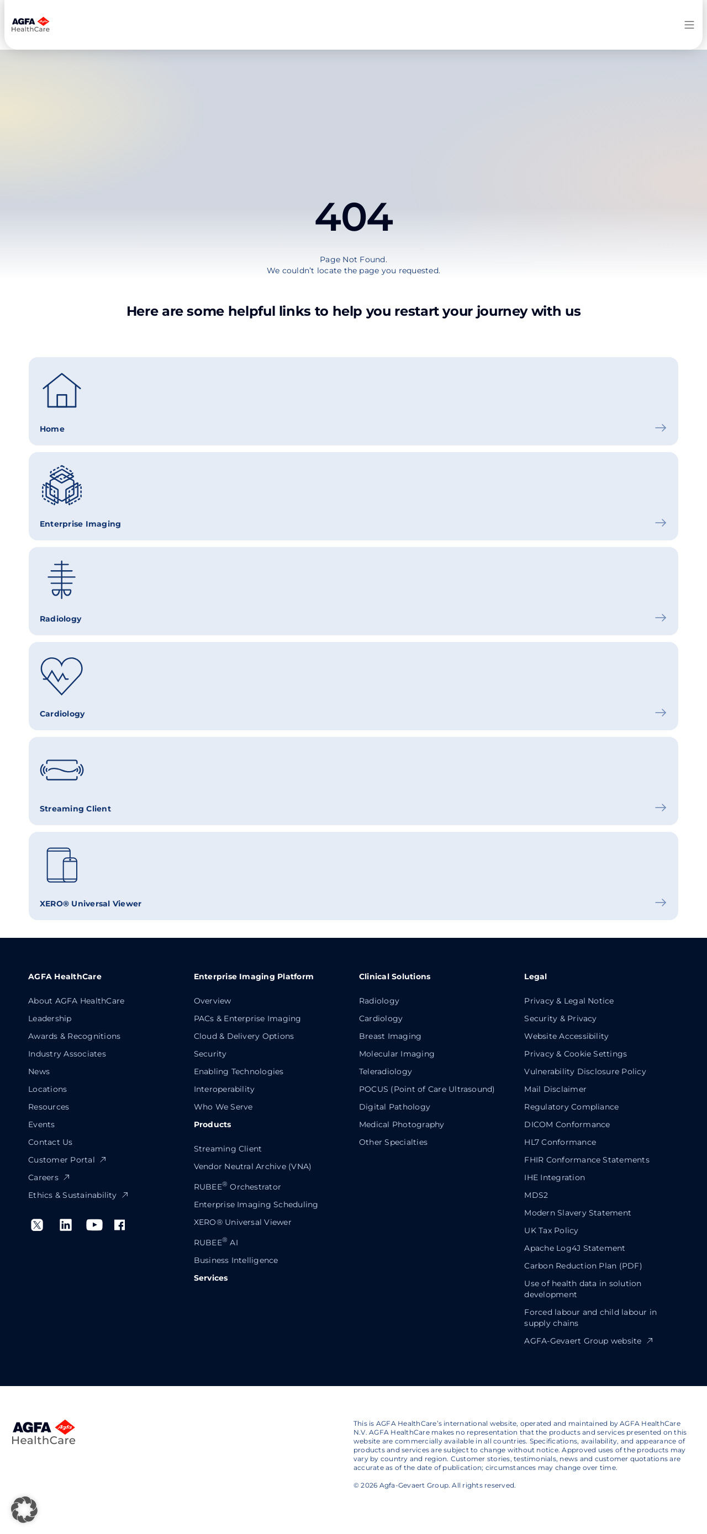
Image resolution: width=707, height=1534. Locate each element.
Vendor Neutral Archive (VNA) (253, 1166)
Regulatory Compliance (571, 1107)
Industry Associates (67, 1054)
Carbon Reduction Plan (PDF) (583, 1266)
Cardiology (381, 1018)
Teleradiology (385, 1071)
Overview (212, 1001)
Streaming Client (228, 1149)
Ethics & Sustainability (78, 1195)
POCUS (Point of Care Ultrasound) (427, 1089)
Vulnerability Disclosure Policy (585, 1071)
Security (210, 1054)
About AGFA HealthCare (76, 1001)
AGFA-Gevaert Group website (588, 1341)
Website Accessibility (566, 1036)
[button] (24, 1509)
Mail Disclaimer (555, 1089)
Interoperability (224, 1089)
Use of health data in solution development (582, 1288)
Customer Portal (67, 1160)
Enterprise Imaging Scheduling (256, 1204)
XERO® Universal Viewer (243, 1222)
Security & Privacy (560, 1018)
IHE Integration (554, 1177)
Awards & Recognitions (74, 1036)
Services (211, 1278)
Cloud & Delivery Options (244, 1036)
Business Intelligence (236, 1260)
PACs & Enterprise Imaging (248, 1018)
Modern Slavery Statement (577, 1213)
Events (41, 1124)
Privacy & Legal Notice (569, 1001)
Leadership (49, 1018)
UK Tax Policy (551, 1230)
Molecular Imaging (397, 1054)
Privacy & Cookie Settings (575, 1054)
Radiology (379, 1001)
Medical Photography (402, 1124)
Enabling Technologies (239, 1071)
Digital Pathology (394, 1107)
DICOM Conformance (567, 1124)
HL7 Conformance (560, 1142)
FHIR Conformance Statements (586, 1160)
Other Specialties (393, 1142)
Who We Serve (223, 1107)
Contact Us (50, 1142)
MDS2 (536, 1195)
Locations (47, 1089)
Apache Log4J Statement (574, 1248)
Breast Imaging (390, 1036)
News (39, 1071)
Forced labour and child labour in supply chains (590, 1317)
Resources (48, 1107)
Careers (49, 1177)
